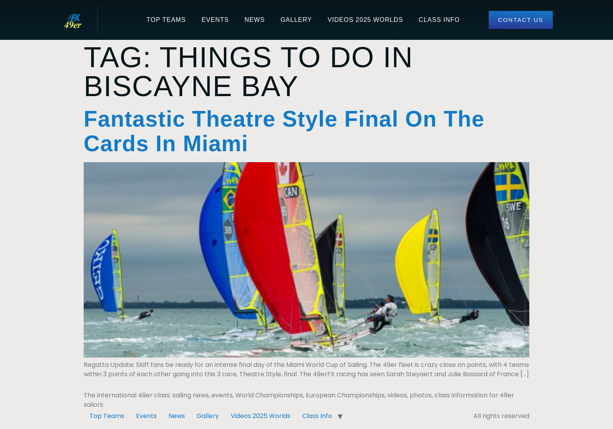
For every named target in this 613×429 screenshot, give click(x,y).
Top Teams (166, 19)
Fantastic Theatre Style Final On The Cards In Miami (284, 131)
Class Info (439, 19)
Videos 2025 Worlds (365, 19)
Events (215, 19)
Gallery (296, 19)
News (254, 19)
